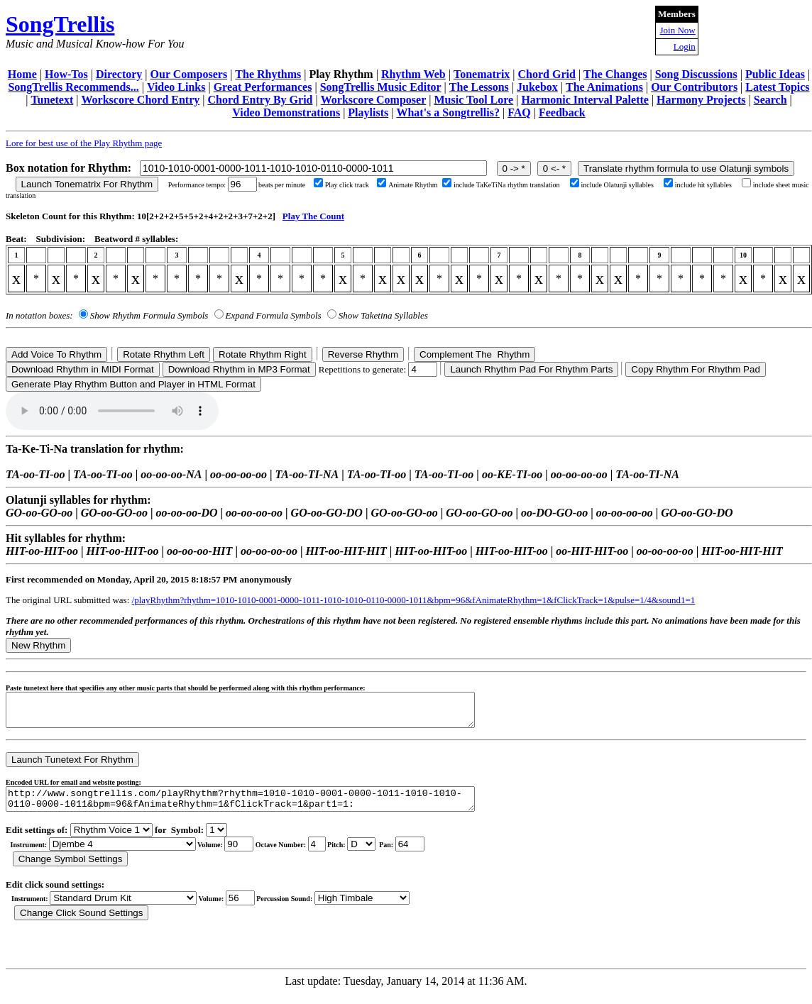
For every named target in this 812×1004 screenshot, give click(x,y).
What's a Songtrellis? (448, 112)
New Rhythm (38, 645)
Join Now (678, 30)
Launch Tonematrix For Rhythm (87, 184)
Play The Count (313, 216)
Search (770, 100)
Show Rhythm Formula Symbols (149, 315)
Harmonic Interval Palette (585, 100)
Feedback (562, 112)
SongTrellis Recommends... (73, 87)
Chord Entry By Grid (259, 100)
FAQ (519, 112)
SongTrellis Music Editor (380, 87)
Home (22, 74)
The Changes (615, 74)
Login (685, 46)
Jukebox (537, 87)
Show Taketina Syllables (383, 315)
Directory (119, 74)
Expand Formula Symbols (274, 315)
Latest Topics (777, 87)
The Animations (604, 87)
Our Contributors (694, 87)
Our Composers (189, 74)
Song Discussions (696, 74)
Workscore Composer (374, 100)
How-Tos (66, 74)
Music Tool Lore (473, 100)
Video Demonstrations (286, 112)
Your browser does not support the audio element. (112, 411)
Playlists (368, 112)
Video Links (176, 87)
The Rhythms (268, 74)
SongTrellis (60, 24)
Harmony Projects (701, 100)
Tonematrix (482, 74)
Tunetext (52, 100)
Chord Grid (547, 74)
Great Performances (263, 87)
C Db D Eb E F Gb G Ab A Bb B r (361, 854)
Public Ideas (775, 74)
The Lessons (479, 87)
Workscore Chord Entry (140, 100)
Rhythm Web (413, 74)
